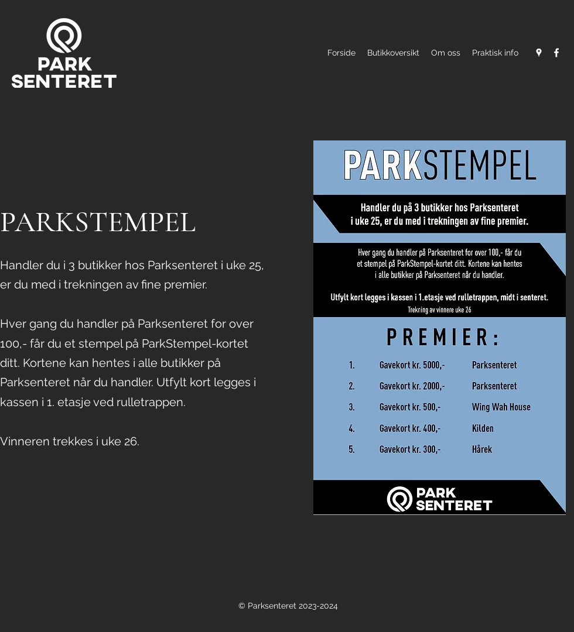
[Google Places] (539, 53)
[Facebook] (556, 53)
